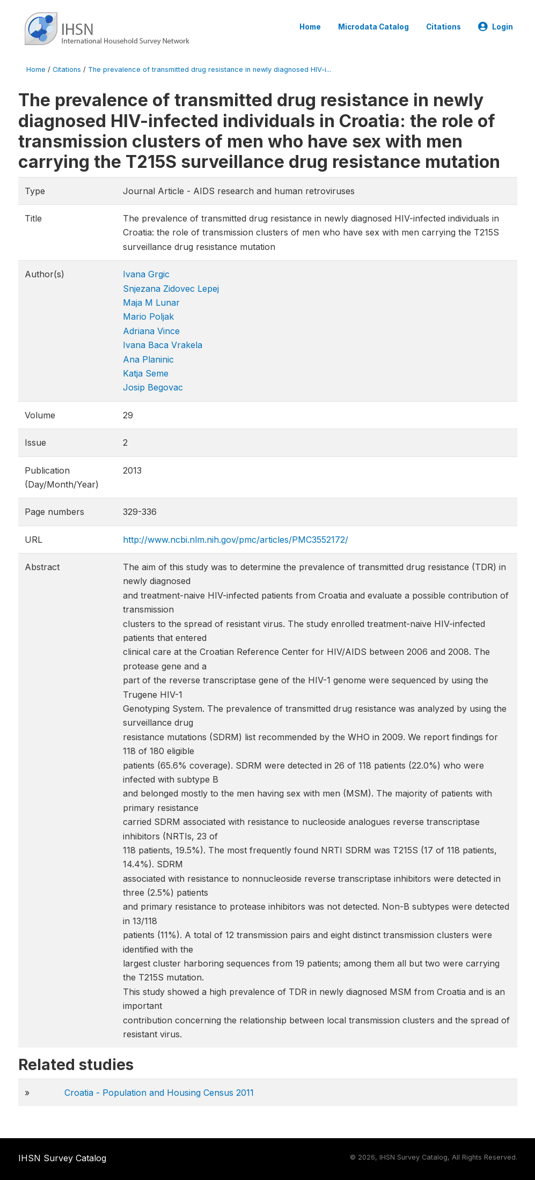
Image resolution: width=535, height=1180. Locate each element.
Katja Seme (145, 373)
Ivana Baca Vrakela (162, 345)
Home (310, 27)
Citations (443, 27)
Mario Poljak (148, 316)
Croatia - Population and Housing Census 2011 (159, 1092)
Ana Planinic (148, 359)
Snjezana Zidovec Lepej (171, 288)
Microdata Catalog (373, 27)
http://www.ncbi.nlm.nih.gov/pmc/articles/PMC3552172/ (235, 539)
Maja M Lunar (151, 302)
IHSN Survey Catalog (62, 1158)
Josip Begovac (153, 387)
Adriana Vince (151, 331)
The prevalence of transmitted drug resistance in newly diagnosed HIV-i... (209, 69)
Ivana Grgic (146, 274)
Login (495, 27)
